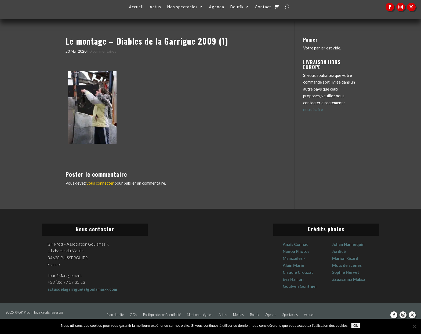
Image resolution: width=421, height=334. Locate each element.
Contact (263, 7)
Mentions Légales (200, 315)
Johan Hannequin (348, 244)
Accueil (136, 7)
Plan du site (115, 315)
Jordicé (339, 251)
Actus (155, 7)
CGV (133, 315)
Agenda (216, 7)
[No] (414, 326)
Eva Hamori (293, 279)
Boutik (237, 7)
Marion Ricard (345, 258)
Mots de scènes (347, 265)
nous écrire (313, 109)
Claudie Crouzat (298, 272)
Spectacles (290, 315)
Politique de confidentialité (162, 315)
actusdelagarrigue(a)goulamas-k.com (82, 289)
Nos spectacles (182, 7)
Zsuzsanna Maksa (348, 279)
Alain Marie (293, 265)
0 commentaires (102, 51)
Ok (355, 326)
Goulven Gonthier (300, 286)
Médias (238, 315)
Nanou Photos (296, 251)
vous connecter (100, 183)
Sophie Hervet (345, 272)
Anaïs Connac (295, 244)
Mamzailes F (294, 258)
